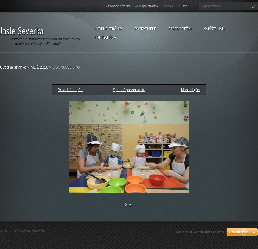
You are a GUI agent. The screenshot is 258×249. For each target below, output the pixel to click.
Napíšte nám (214, 28)
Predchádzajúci (70, 90)
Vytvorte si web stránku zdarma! (200, 232)
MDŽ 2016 (39, 67)
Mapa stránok (148, 6)
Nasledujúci (190, 90)
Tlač (184, 6)
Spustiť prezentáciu (129, 90)
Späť (129, 204)
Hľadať (253, 6)
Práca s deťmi (180, 28)
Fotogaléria (105, 37)
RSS (169, 6)
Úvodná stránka (109, 28)
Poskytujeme (146, 28)
